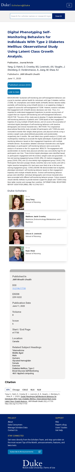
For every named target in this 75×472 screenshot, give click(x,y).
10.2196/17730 (19, 288)
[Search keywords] (31, 16)
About (10, 422)
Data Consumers (15, 425)
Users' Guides (61, 428)
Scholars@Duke (21, 5)
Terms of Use (49, 468)
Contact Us (12, 430)
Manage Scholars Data (17, 428)
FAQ (57, 422)
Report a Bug (61, 425)
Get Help (59, 430)
